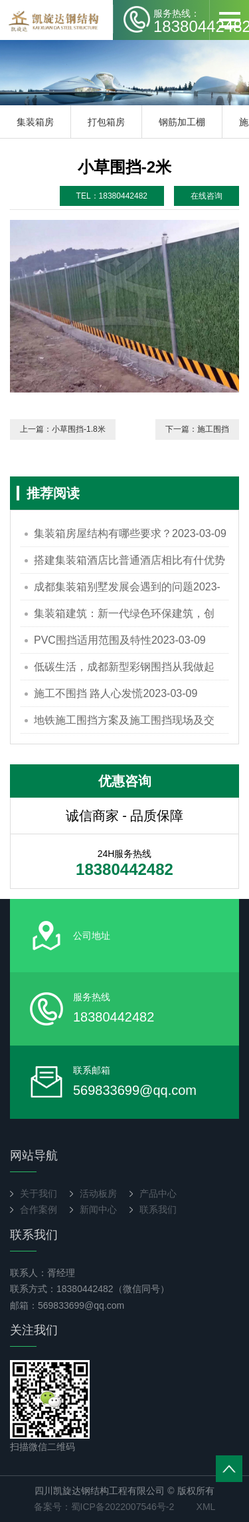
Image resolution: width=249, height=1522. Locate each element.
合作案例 (38, 1209)
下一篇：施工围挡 (197, 429)
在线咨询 (206, 196)
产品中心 (158, 1193)
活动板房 (98, 1193)
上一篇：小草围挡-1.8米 (63, 429)
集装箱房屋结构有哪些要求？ (130, 533)
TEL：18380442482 (111, 196)
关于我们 (38, 1193)
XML (206, 1506)
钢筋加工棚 (182, 122)
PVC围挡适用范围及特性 (120, 640)
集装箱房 (35, 122)
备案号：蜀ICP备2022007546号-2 (104, 1506)
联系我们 (158, 1209)
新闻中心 (98, 1209)
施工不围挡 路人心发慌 (115, 693)
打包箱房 (106, 122)
